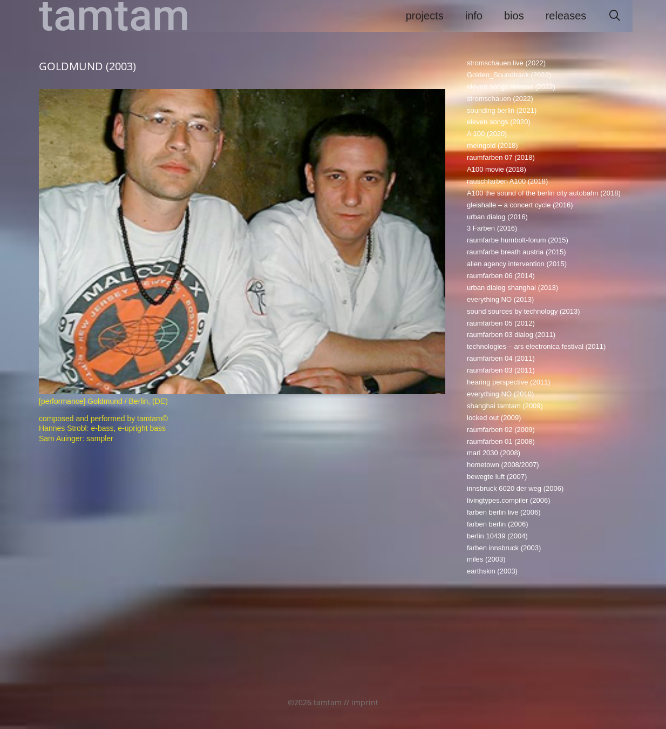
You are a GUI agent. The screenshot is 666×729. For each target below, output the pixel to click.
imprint (364, 702)
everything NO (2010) (500, 394)
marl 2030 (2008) (493, 453)
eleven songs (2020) (499, 122)
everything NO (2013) (500, 299)
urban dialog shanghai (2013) (512, 288)
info (473, 16)
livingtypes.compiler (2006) (509, 500)
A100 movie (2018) (496, 169)
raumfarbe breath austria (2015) (516, 252)
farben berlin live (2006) (504, 512)
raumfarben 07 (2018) (501, 157)
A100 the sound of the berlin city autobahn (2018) (544, 193)
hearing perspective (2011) (509, 382)
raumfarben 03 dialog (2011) (511, 334)
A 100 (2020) (487, 134)
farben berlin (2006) (497, 524)
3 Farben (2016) (492, 228)
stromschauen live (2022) (506, 63)
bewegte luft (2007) (497, 477)
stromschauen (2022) (500, 98)
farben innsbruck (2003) (504, 548)
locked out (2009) (494, 418)
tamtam (114, 16)
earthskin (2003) (492, 571)
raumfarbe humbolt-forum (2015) (517, 240)
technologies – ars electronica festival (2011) (536, 346)
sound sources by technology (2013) (523, 311)
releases (566, 16)
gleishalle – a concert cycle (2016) (520, 205)
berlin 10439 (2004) (497, 536)
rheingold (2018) (492, 145)
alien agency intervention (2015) (517, 264)
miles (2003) (486, 559)
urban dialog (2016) (497, 217)
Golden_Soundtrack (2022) (509, 75)
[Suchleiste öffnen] (615, 16)
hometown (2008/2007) (503, 465)
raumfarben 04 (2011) (501, 358)
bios (514, 16)
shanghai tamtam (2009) (505, 406)
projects (425, 16)
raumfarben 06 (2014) (501, 276)
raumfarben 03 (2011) (501, 370)
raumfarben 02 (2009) (501, 430)
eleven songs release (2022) (511, 87)
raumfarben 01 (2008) (501, 441)
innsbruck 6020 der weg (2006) (515, 488)
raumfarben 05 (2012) (501, 323)
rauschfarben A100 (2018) (507, 181)
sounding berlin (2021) (501, 110)
